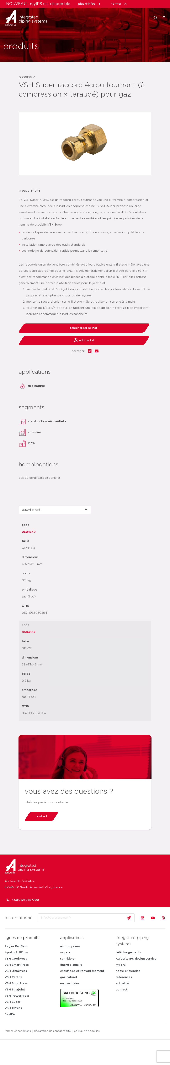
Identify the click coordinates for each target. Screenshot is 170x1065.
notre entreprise (128, 971)
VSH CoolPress (16, 958)
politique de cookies (87, 1031)
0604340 (29, 531)
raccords (25, 76)
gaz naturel (68, 977)
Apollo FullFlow (16, 952)
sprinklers (67, 958)
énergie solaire (71, 964)
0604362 (28, 632)
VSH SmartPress (17, 964)
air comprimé (70, 946)
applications (72, 938)
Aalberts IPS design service (136, 958)
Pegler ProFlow (16, 946)
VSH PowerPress (17, 995)
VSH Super (12, 1002)
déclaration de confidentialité (52, 1031)
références (124, 977)
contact (121, 989)
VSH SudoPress (16, 983)
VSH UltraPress (16, 971)
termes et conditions (18, 1031)
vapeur (65, 952)
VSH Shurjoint (15, 989)
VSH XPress (13, 1008)
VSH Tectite (14, 977)
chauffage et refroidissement (82, 971)
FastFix (10, 1014)
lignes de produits (22, 938)
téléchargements (128, 952)
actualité (122, 983)
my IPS (121, 964)
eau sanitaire (69, 983)
